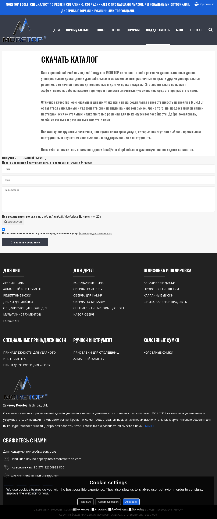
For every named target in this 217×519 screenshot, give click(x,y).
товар (101, 35)
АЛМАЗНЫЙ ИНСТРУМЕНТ (22, 289)
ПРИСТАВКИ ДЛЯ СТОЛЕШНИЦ (96, 352)
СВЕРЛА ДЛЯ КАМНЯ (88, 295)
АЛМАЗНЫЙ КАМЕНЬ (88, 359)
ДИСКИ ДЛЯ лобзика (18, 301)
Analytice (99, 509)
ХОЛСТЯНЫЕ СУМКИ (158, 352)
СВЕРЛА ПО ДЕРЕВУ (87, 289)
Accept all (131, 501)
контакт (196, 35)
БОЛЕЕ (149, 426)
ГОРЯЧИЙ (133, 35)
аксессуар (13, 221)
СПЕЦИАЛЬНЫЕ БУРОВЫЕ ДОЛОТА (99, 308)
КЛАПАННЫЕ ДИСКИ (158, 295)
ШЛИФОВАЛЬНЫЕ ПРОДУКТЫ (166, 301)
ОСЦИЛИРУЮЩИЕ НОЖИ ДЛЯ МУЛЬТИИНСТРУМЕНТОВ (25, 311)
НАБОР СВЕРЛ (83, 314)
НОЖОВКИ (11, 320)
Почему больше (78, 35)
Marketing (136, 509)
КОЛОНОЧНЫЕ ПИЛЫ (88, 282)
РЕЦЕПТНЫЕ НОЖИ (17, 295)
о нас (116, 35)
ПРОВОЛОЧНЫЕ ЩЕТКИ (161, 289)
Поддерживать (158, 35)
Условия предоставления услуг (95, 233)
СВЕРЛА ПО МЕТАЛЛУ (89, 301)
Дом (56, 35)
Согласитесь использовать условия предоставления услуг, (57, 232)
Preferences (117, 509)
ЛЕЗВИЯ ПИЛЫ (13, 282)
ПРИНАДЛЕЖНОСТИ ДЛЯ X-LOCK (26, 365)
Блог (180, 35)
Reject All (85, 501)
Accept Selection (108, 501)
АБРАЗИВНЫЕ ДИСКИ (159, 282)
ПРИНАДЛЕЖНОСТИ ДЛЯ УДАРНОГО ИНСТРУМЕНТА (29, 355)
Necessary (81, 509)
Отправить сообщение (25, 242)
